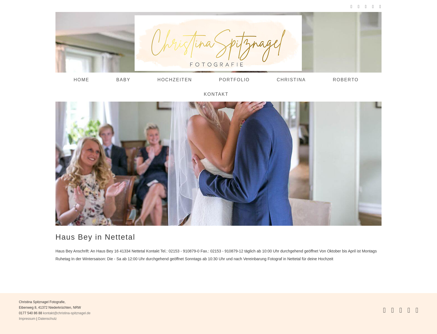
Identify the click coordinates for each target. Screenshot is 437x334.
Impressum (27, 319)
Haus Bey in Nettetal (95, 237)
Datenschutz (47, 319)
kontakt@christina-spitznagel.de (66, 313)
